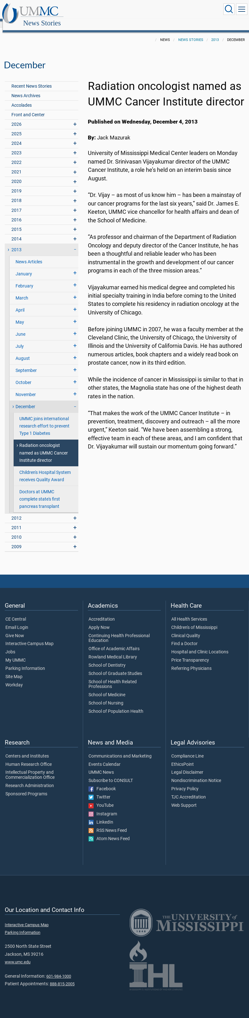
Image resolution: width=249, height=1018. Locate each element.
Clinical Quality (185, 628)
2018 (16, 193)
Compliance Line (187, 749)
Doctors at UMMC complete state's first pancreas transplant (39, 492)
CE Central (15, 612)
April (20, 303)
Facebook (102, 782)
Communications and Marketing (120, 749)
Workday (14, 678)
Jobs (10, 645)
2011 (16, 520)
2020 (16, 174)
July (20, 339)
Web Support (184, 798)
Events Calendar (104, 757)
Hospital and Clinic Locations (199, 645)
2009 (16, 540)
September (26, 363)
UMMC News (101, 765)
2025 (16, 127)
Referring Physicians (191, 661)
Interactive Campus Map (29, 636)
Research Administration (29, 778)
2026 (16, 117)
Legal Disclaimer (187, 765)
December (25, 399)
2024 (16, 136)
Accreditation (101, 612)
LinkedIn (100, 815)
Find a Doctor (184, 636)
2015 (16, 222)
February (24, 279)
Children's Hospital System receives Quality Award (45, 469)
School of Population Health (115, 704)
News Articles (29, 255)
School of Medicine (106, 688)
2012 (16, 511)
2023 (16, 146)
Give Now (14, 628)
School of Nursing (105, 696)
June (20, 327)
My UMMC (15, 653)
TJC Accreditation (188, 790)
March (22, 291)
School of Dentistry (107, 658)
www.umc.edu (17, 955)
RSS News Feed (107, 823)
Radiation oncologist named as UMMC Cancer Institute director (43, 446)
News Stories (103, 10)
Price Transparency (190, 653)
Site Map (14, 669)
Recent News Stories (31, 79)
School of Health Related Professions (112, 677)
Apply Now (99, 620)
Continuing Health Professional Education (119, 631)
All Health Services (189, 612)
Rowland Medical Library (112, 650)
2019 (16, 184)
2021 (16, 165)
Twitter (99, 790)
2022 (16, 155)
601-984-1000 (58, 969)
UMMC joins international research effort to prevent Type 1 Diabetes (44, 419)
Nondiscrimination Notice (196, 773)
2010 (16, 530)
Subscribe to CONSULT (110, 773)
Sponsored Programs (26, 787)
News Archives (25, 88)
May (20, 315)
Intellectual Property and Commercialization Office (30, 768)
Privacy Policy (185, 782)
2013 (215, 33)
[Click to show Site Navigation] (241, 9)
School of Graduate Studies (115, 666)
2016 (16, 213)
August (23, 351)
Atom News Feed (109, 831)
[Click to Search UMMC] (228, 9)
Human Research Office (28, 757)
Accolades (21, 98)
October (23, 375)
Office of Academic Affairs (114, 641)
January (24, 267)
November (26, 387)
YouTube (101, 798)
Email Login (16, 620)
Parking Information (25, 661)
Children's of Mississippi (194, 620)
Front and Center (28, 108)
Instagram (102, 807)
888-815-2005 (62, 976)
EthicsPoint (182, 757)
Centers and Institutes (27, 749)
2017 (16, 203)
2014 (16, 232)
